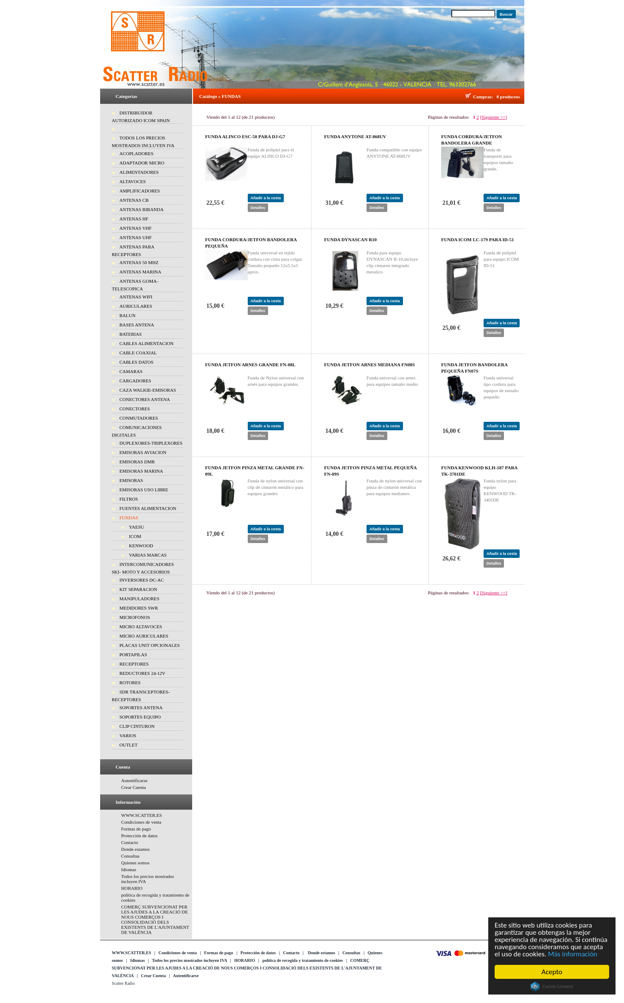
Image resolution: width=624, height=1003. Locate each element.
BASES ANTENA (137, 324)
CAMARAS (131, 371)
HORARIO (132, 888)
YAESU (136, 526)
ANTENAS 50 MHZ (139, 262)
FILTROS (129, 499)
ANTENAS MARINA (141, 271)
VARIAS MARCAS (148, 554)
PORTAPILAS (133, 654)
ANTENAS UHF (136, 237)
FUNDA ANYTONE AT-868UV (355, 136)
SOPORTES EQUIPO (140, 716)
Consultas (130, 855)
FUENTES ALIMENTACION (148, 508)
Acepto (553, 971)
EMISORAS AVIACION (143, 452)
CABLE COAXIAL (138, 352)
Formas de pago (136, 828)
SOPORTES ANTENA (141, 707)
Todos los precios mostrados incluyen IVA (189, 960)
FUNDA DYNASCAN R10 (350, 239)
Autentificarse (134, 780)
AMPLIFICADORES (140, 190)
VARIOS (128, 735)
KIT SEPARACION (138, 589)
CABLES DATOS (137, 362)
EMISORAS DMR (137, 461)
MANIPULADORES (139, 598)
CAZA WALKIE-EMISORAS (148, 390)
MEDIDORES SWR (139, 607)
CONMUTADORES (139, 418)
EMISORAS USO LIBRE (144, 489)
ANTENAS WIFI (136, 296)
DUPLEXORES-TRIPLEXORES (151, 443)
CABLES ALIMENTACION (147, 343)
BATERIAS (131, 334)
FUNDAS (129, 517)
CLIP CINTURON (137, 726)
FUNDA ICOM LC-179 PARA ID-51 (477, 239)
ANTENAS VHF (136, 228)
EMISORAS (131, 480)
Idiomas (128, 869)
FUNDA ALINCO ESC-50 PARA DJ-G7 (245, 136)
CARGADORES (135, 380)
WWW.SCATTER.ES (141, 815)
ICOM (135, 536)
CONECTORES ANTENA (145, 399)
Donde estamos (135, 849)
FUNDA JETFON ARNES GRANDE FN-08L (250, 364)
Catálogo (208, 96)
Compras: (484, 96)
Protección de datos (139, 835)
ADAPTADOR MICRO (142, 162)
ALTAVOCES (133, 181)
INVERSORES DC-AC (142, 579)
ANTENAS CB (134, 200)
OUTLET (129, 744)
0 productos (508, 96)
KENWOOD (141, 545)
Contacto (129, 842)
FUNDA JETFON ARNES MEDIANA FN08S (369, 364)
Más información (573, 954)
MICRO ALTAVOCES (141, 626)
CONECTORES (135, 408)
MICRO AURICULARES (144, 635)
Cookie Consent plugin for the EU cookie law (553, 986)
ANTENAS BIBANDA (142, 209)
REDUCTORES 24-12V (142, 673)
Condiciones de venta (141, 822)
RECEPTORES (134, 663)
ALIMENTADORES (139, 172)
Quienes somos (135, 862)
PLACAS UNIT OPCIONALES (150, 645)
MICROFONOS (135, 617)
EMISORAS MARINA (141, 471)
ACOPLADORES (137, 153)
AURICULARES (136, 306)
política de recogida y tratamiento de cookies (302, 960)
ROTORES (130, 682)
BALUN (128, 315)
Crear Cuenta (133, 787)
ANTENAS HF (134, 218)
